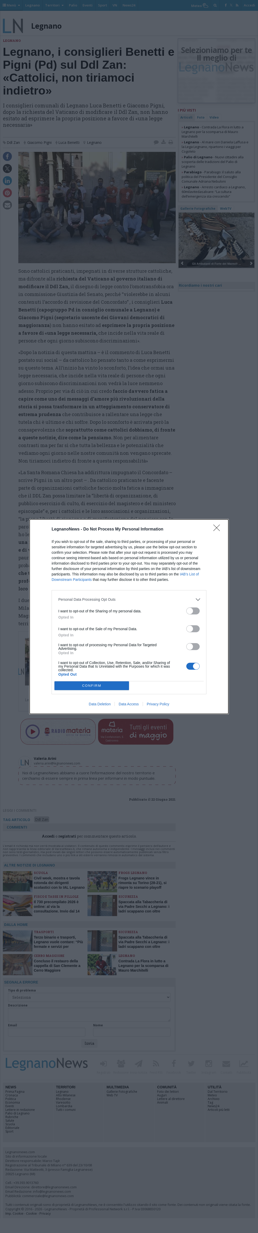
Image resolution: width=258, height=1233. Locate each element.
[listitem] (129, 599)
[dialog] (129, 616)
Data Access (129, 704)
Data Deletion (100, 704)
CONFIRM (91, 686)
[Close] (218, 529)
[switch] (193, 610)
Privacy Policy (158, 704)
